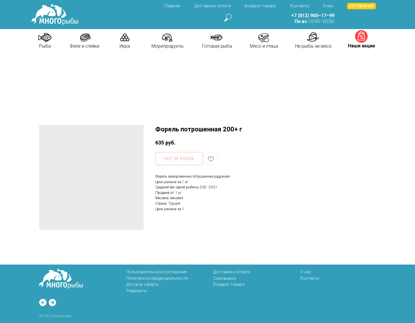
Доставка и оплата (212, 5)
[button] (361, 6)
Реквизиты (136, 290)
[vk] (42, 302)
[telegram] (52, 302)
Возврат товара (260, 5)
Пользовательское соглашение (156, 272)
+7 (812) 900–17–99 (312, 15)
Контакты (299, 5)
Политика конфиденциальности (157, 278)
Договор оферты (142, 284)
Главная (172, 5)
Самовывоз (224, 278)
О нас (328, 5)
